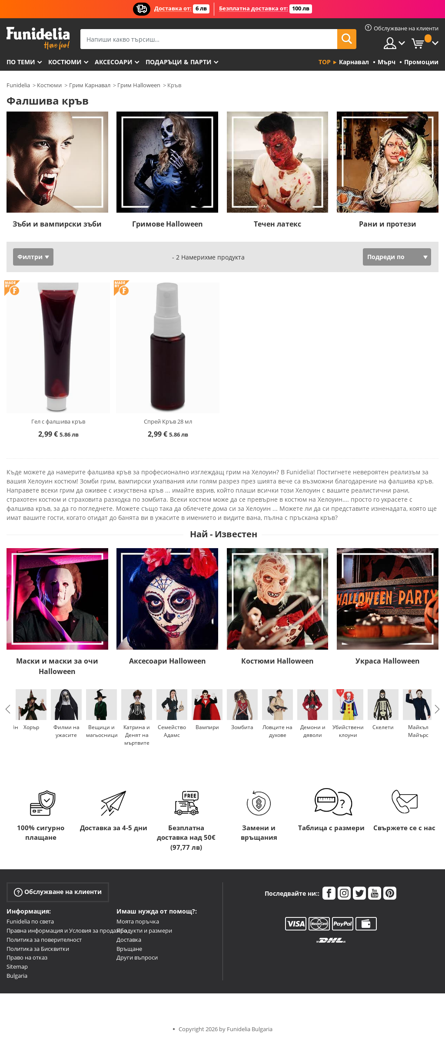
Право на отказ (27, 957)
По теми (21, 62)
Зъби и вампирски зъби (57, 224)
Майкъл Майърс (418, 731)
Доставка (128, 939)
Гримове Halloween (167, 224)
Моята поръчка (137, 921)
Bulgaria (17, 976)
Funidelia (18, 85)
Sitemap (17, 966)
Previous (7, 709)
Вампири (207, 727)
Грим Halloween (138, 85)
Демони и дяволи (312, 731)
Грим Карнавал (89, 85)
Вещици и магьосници (102, 731)
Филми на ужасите (66, 731)
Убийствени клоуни (348, 731)
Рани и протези (387, 224)
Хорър (31, 727)
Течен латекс (277, 224)
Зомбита (242, 727)
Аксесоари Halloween (167, 661)
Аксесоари (114, 62)
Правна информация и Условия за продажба (67, 930)
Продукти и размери (144, 930)
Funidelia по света (30, 921)
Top (325, 62)
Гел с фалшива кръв (58, 421)
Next (437, 709)
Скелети (383, 727)
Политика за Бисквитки (38, 949)
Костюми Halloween (277, 661)
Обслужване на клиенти (58, 892)
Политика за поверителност (44, 939)
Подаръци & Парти (179, 62)
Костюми (65, 62)
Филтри (30, 257)
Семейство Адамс (172, 731)
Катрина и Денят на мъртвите (136, 734)
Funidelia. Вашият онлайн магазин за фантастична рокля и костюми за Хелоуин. (38, 38)
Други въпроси (137, 957)
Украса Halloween (387, 661)
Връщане (129, 949)
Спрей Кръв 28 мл (168, 421)
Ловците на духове (277, 731)
